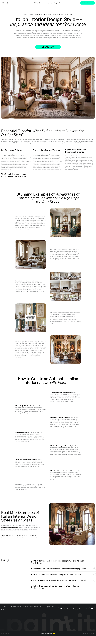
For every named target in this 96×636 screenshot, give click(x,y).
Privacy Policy (5, 606)
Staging (56, 3)
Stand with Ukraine (48, 633)
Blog (60, 3)
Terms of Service (16, 606)
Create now (48, 47)
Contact (25, 606)
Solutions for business (46, 3)
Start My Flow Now (87, 3)
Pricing (36, 3)
